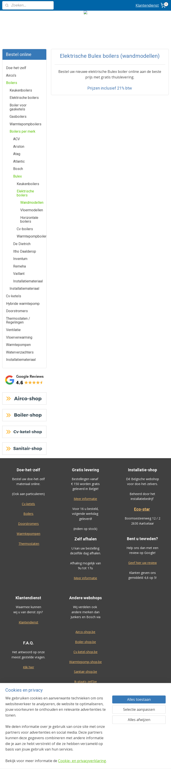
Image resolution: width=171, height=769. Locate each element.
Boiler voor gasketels (18, 107)
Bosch (18, 169)
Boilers (11, 83)
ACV (16, 139)
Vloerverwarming (19, 337)
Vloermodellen (31, 210)
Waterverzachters (20, 352)
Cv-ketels (13, 296)
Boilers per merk (22, 131)
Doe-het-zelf (16, 68)
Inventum (20, 259)
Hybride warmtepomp (23, 304)
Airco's (11, 75)
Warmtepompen (18, 345)
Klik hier (28, 667)
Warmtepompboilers (25, 124)
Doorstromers (17, 311)
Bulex (17, 176)
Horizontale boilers (29, 220)
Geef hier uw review (142, 563)
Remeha (19, 266)
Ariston (18, 146)
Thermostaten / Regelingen (18, 320)
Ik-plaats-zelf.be (85, 681)
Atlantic (19, 161)
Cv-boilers (25, 229)
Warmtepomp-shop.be (85, 662)
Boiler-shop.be (85, 642)
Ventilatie (13, 330)
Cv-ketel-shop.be (85, 652)
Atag (16, 154)
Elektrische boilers (24, 98)
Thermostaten (28, 543)
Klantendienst (147, 5)
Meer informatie (85, 499)
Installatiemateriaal (28, 281)
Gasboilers (18, 116)
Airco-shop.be (85, 632)
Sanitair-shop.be (85, 671)
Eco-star (142, 509)
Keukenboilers (21, 90)
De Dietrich (22, 244)
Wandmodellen (31, 202)
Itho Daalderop (24, 251)
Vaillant (18, 274)
